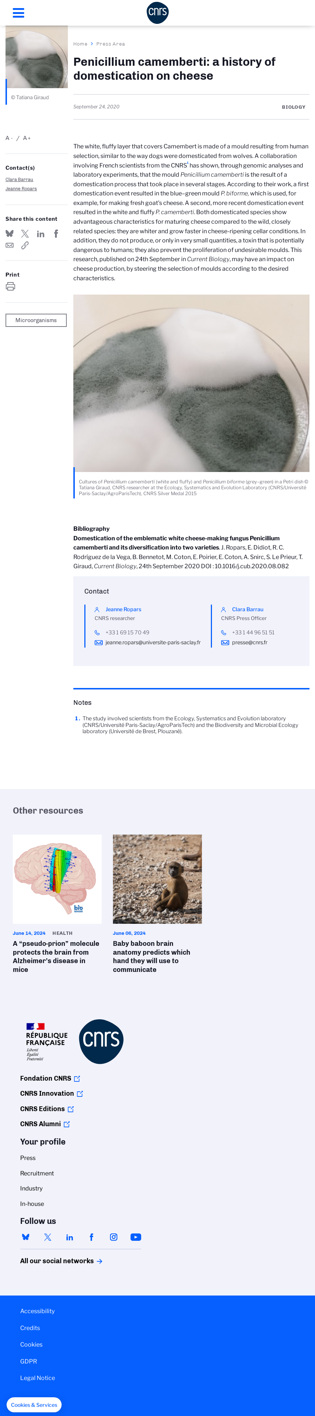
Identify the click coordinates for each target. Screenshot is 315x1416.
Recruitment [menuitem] (37, 1173)
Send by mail (10, 245)
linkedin (69, 1237)
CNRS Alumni (40, 1124)
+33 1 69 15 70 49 (127, 632)
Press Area (110, 44)
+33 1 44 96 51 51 (253, 632)
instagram (113, 1237)
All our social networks (49, 1261)
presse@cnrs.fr (249, 642)
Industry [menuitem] (31, 1188)
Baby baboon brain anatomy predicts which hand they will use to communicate (157, 906)
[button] (34, 1405)
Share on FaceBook (56, 234)
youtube (135, 1237)
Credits (30, 1328)
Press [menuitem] (28, 1157)
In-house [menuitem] (32, 1203)
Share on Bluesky (10, 234)
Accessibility (37, 1311)
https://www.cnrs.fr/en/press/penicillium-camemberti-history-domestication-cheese (25, 245)
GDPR (28, 1361)
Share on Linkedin (41, 234)
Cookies (31, 1344)
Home (80, 44)
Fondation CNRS (45, 1078)
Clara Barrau (19, 179)
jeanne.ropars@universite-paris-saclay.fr (153, 642)
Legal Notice (37, 1377)
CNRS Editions (42, 1109)
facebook (91, 1237)
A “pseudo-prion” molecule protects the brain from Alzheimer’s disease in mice (57, 906)
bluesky (25, 1237)
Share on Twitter (25, 234)
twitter (47, 1237)
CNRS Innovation (47, 1093)
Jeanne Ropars (21, 188)
